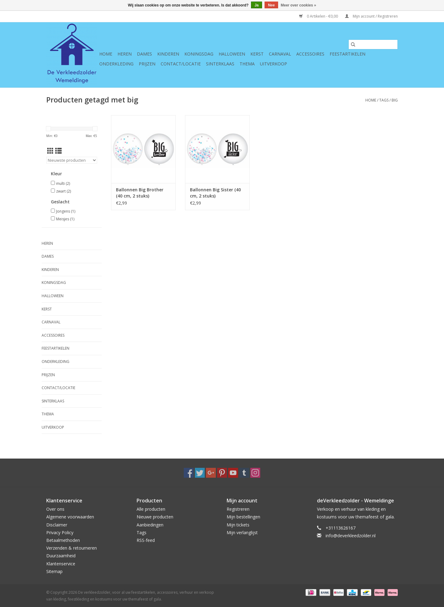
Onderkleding (116, 64)
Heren (124, 54)
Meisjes (65, 219)
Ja (256, 5)
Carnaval (280, 54)
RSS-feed (146, 540)
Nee (271, 5)
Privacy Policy (59, 532)
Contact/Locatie (181, 64)
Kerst (257, 54)
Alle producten (151, 509)
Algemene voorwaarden (70, 517)
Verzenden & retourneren (71, 548)
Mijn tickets (238, 525)
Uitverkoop (273, 64)
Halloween (232, 54)
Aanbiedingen (150, 525)
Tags (383, 100)
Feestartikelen (347, 54)
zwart (63, 191)
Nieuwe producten (155, 517)
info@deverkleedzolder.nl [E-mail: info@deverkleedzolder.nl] (351, 535)
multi (63, 183)
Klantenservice (60, 564)
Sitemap (54, 571)
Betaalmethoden (63, 540)
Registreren (238, 509)
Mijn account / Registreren (371, 16)
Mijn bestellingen (243, 517)
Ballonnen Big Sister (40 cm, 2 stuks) (215, 193)
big (395, 100)
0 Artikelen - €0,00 (319, 16)
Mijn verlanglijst (242, 532)
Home (105, 54)
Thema (247, 64)
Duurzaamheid (61, 556)
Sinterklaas (220, 64)
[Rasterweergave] (50, 151)
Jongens (65, 211)
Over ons (55, 509)
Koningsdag (198, 54)
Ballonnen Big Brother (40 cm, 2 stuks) (139, 193)
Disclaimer (56, 525)
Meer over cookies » (298, 5)
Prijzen (147, 64)
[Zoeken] (373, 44)
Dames (144, 54)
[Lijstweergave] (58, 151)
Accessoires (310, 54)
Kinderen (168, 54)
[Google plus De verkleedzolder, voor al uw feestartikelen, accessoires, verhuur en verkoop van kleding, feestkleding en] (211, 473)
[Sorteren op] (71, 160)
